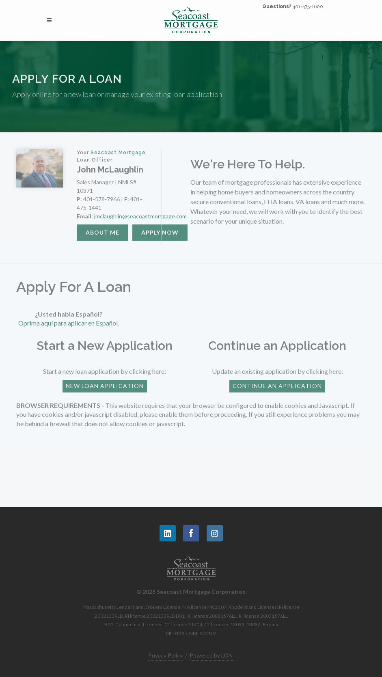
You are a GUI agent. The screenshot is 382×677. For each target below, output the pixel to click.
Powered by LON (211, 655)
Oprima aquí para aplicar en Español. (68, 323)
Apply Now (160, 232)
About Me (102, 232)
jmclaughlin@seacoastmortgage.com (140, 216)
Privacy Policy (165, 655)
